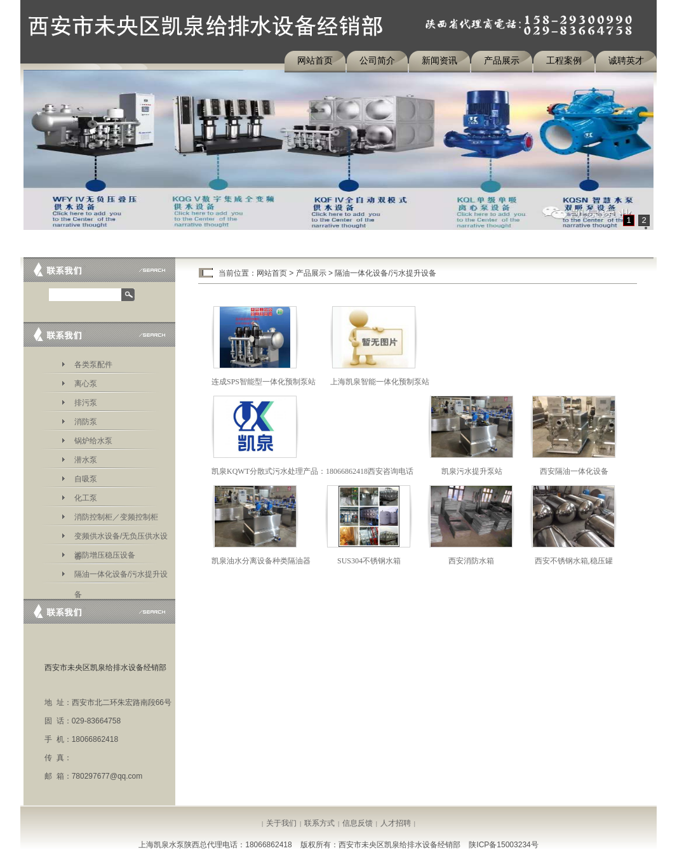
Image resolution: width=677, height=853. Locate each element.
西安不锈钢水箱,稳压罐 (574, 560)
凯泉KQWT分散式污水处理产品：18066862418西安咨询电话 (312, 471)
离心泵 (85, 383)
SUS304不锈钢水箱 (369, 560)
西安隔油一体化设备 (574, 471)
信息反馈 (357, 823)
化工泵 (85, 498)
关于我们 (281, 823)
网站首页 (315, 60)
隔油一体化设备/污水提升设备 (121, 576)
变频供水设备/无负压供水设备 (121, 538)
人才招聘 (395, 823)
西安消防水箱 (471, 560)
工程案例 (564, 60)
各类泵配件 (93, 364)
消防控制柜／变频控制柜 (116, 517)
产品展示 (501, 60)
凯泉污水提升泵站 (471, 471)
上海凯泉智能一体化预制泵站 (379, 381)
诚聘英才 (626, 60)
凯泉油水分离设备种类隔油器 (261, 560)
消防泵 (85, 421)
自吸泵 (85, 478)
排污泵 (85, 402)
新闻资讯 (439, 60)
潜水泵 (85, 459)
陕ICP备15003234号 (503, 844)
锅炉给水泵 (93, 440)
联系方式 (319, 823)
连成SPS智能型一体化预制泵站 (263, 381)
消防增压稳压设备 (104, 555)
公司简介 (377, 60)
